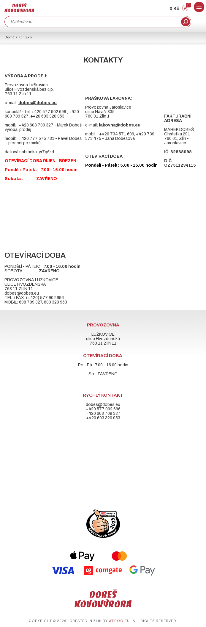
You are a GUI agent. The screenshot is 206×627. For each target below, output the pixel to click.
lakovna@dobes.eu (119, 125)
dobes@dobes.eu (21, 293)
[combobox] (92, 21)
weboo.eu (119, 621)
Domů (9, 37)
